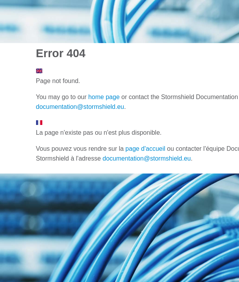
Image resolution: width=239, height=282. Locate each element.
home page (104, 97)
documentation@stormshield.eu (80, 106)
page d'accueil (145, 148)
